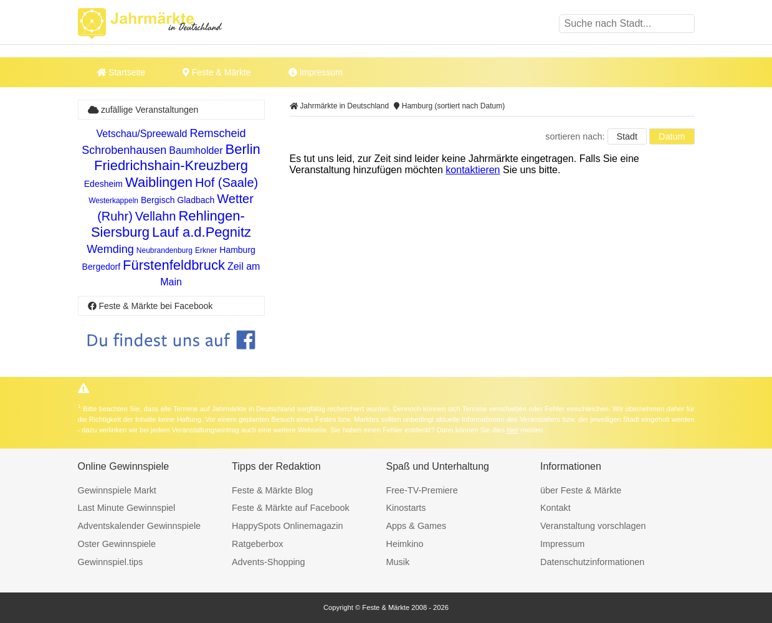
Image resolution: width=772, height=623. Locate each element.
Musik (398, 562)
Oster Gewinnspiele (117, 544)
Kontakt (555, 508)
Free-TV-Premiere (422, 490)
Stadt (627, 136)
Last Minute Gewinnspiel (127, 508)
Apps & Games (416, 526)
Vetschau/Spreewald (142, 133)
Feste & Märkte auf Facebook (291, 508)
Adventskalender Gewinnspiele (139, 526)
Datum (672, 136)
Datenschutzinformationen (592, 562)
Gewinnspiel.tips (110, 562)
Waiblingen (159, 182)
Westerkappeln (113, 200)
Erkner (206, 250)
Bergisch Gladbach (177, 200)
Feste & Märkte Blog (272, 490)
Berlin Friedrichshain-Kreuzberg (177, 157)
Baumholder (195, 150)
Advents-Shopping (268, 562)
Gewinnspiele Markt (117, 490)
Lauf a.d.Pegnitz (201, 232)
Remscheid (217, 133)
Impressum (315, 72)
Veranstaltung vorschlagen (593, 526)
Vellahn (155, 216)
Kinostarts (406, 508)
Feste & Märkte (216, 72)
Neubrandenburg (164, 250)
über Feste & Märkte (580, 490)
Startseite (121, 72)
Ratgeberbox (257, 544)
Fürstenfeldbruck (174, 265)
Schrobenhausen (124, 150)
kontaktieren (473, 169)
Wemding (110, 249)
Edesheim (103, 184)
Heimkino (405, 544)
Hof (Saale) (226, 182)
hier (512, 430)
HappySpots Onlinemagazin (287, 526)
